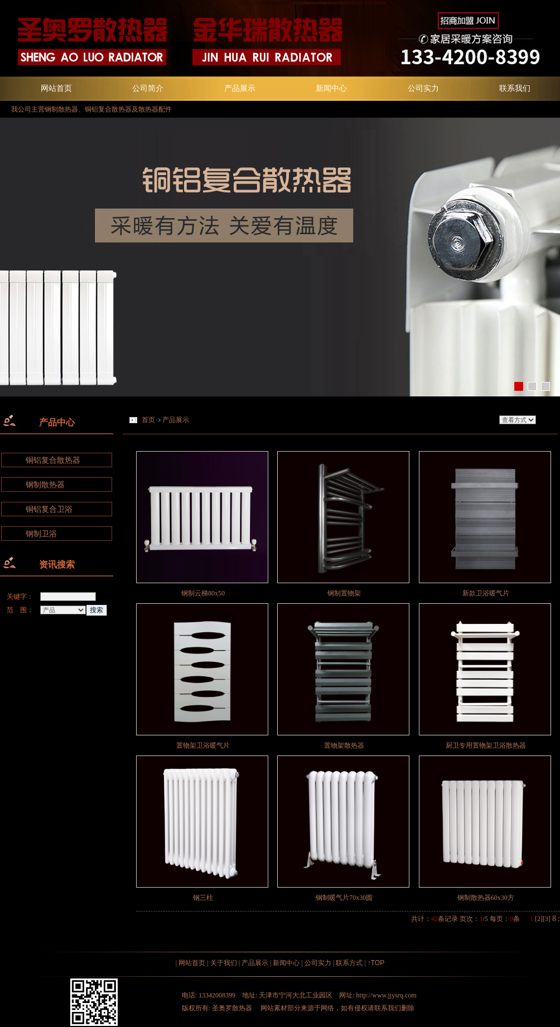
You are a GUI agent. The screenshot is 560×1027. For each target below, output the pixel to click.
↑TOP (376, 963)
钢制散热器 (45, 485)
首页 (148, 420)
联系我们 (514, 88)
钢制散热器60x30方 (485, 898)
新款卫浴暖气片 (485, 593)
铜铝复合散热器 (53, 460)
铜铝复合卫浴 (49, 509)
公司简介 (147, 88)
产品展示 (239, 88)
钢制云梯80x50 (203, 593)
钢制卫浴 (41, 534)
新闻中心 (331, 88)
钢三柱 (203, 898)
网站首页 (56, 88)
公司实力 (423, 88)
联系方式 (349, 963)
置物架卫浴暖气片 (203, 745)
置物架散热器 (344, 745)
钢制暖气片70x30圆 (344, 898)
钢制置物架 (344, 593)
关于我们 (223, 963)
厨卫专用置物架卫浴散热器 (486, 745)
